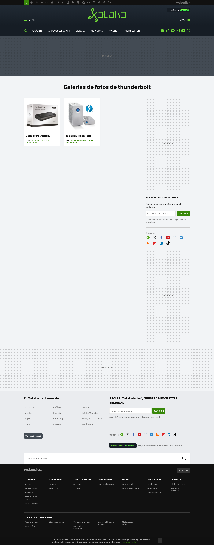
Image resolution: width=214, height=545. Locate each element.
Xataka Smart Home (31, 497)
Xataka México (31, 521)
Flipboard (154, 242)
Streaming (30, 407)
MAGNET (114, 30)
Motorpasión (128, 484)
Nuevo (181, 19)
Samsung (58, 418)
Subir (181, 470)
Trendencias (152, 484)
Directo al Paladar (106, 484)
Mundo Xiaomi (31, 503)
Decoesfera (152, 488)
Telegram (173, 30)
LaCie (90, 140)
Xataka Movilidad (90, 412)
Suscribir (183, 213)
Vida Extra (53, 488)
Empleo (57, 424)
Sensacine (78, 484)
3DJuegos (53, 484)
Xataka (107, 15)
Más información (129, 542)
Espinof (76, 488)
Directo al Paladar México (106, 523)
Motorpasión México (128, 523)
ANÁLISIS (37, 30)
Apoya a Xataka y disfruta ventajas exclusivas (159, 445)
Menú (32, 19)
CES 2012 (35, 140)
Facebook (161, 237)
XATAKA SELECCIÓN (59, 30)
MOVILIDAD (97, 30)
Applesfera (30, 492)
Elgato (42, 140)
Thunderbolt (31, 142)
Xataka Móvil (31, 488)
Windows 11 (87, 424)
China (27, 424)
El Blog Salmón (178, 484)
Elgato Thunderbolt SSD (38, 135)
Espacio (85, 407)
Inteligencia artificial (92, 418)
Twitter (188, 30)
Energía (57, 412)
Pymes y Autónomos (176, 489)
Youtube (183, 30)
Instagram (178, 30)
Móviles (28, 412)
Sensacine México (82, 521)
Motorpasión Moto (130, 488)
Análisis (57, 407)
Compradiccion (154, 492)
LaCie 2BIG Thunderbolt (78, 135)
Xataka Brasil (31, 525)
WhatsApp (162, 30)
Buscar (184, 458)
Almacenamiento (79, 140)
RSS (148, 242)
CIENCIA (80, 30)
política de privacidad (150, 417)
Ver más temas (33, 435)
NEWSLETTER (132, 30)
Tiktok (167, 30)
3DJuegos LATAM (56, 521)
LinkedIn (161, 242)
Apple (27, 418)
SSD (47, 140)
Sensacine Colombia (78, 527)
